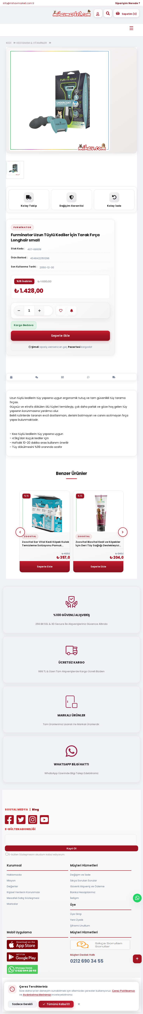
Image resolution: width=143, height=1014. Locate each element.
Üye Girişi (76, 914)
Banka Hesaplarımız (82, 892)
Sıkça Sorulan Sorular (83, 880)
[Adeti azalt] (19, 311)
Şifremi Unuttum (80, 925)
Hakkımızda (14, 875)
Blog (35, 809)
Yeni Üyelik (76, 920)
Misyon (11, 880)
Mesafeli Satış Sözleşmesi (23, 898)
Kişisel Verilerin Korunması (23, 892)
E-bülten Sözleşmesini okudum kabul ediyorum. (37, 854)
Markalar (12, 904)
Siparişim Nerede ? (127, 3)
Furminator (22, 227)
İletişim (74, 898)
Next (122, 532)
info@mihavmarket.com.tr (18, 3)
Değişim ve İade (80, 875)
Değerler (12, 886)
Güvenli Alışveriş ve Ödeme (87, 886)
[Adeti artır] (39, 311)
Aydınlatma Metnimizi (37, 995)
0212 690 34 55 (86, 961)
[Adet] (29, 311)
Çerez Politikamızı (123, 991)
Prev (20, 532)
